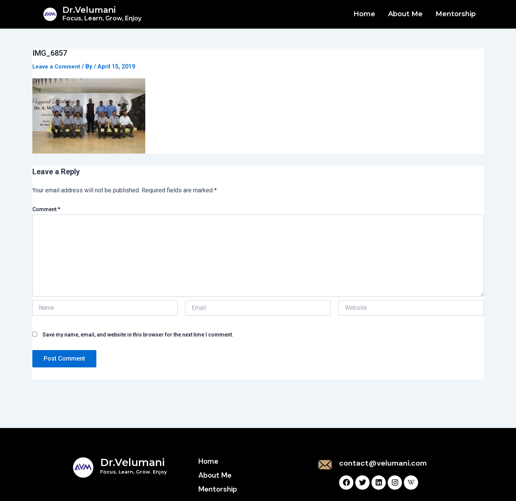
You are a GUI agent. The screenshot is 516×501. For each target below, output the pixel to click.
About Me (405, 14)
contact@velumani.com (383, 463)
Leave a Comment (58, 66)
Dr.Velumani (102, 13)
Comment (46, 209)
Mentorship (455, 14)
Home (364, 14)
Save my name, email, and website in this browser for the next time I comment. (138, 334)
